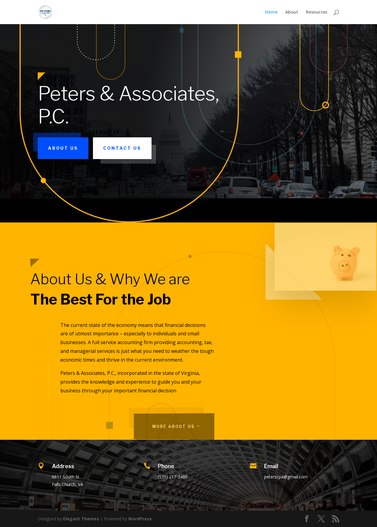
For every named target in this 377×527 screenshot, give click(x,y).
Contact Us (122, 148)
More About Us (180, 426)
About (291, 12)
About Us (63, 148)
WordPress (140, 519)
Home (271, 12)
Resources (316, 12)
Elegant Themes (81, 519)
